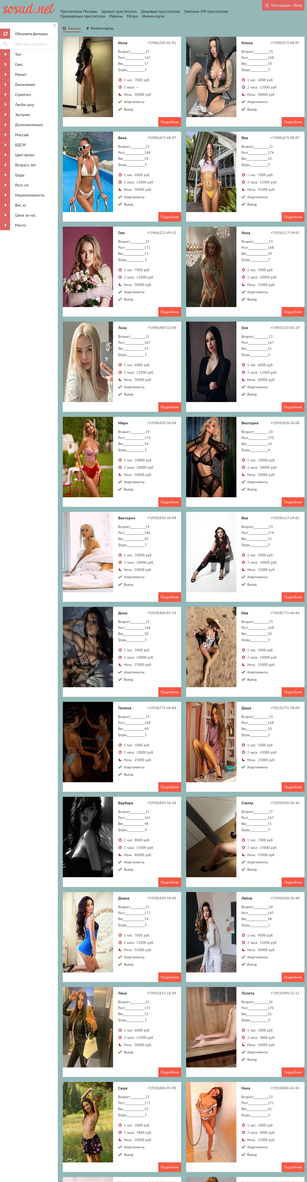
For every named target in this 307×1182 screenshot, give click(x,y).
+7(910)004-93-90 (161, 1088)
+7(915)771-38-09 (285, 708)
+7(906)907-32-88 (161, 327)
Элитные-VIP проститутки (206, 11)
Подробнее (170, 122)
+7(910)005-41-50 (285, 1088)
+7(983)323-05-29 (285, 327)
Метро (132, 16)
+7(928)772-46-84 (285, 613)
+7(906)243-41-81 (161, 42)
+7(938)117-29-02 (285, 232)
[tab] (72, 29)
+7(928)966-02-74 (161, 613)
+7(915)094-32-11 (285, 993)
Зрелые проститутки (119, 11)
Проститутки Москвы (78, 11)
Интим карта (153, 16)
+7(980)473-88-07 (285, 42)
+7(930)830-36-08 (161, 423)
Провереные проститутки (82, 16)
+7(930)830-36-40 (161, 803)
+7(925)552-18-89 (161, 993)
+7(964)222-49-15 (161, 232)
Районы (116, 16)
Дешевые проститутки (160, 11)
